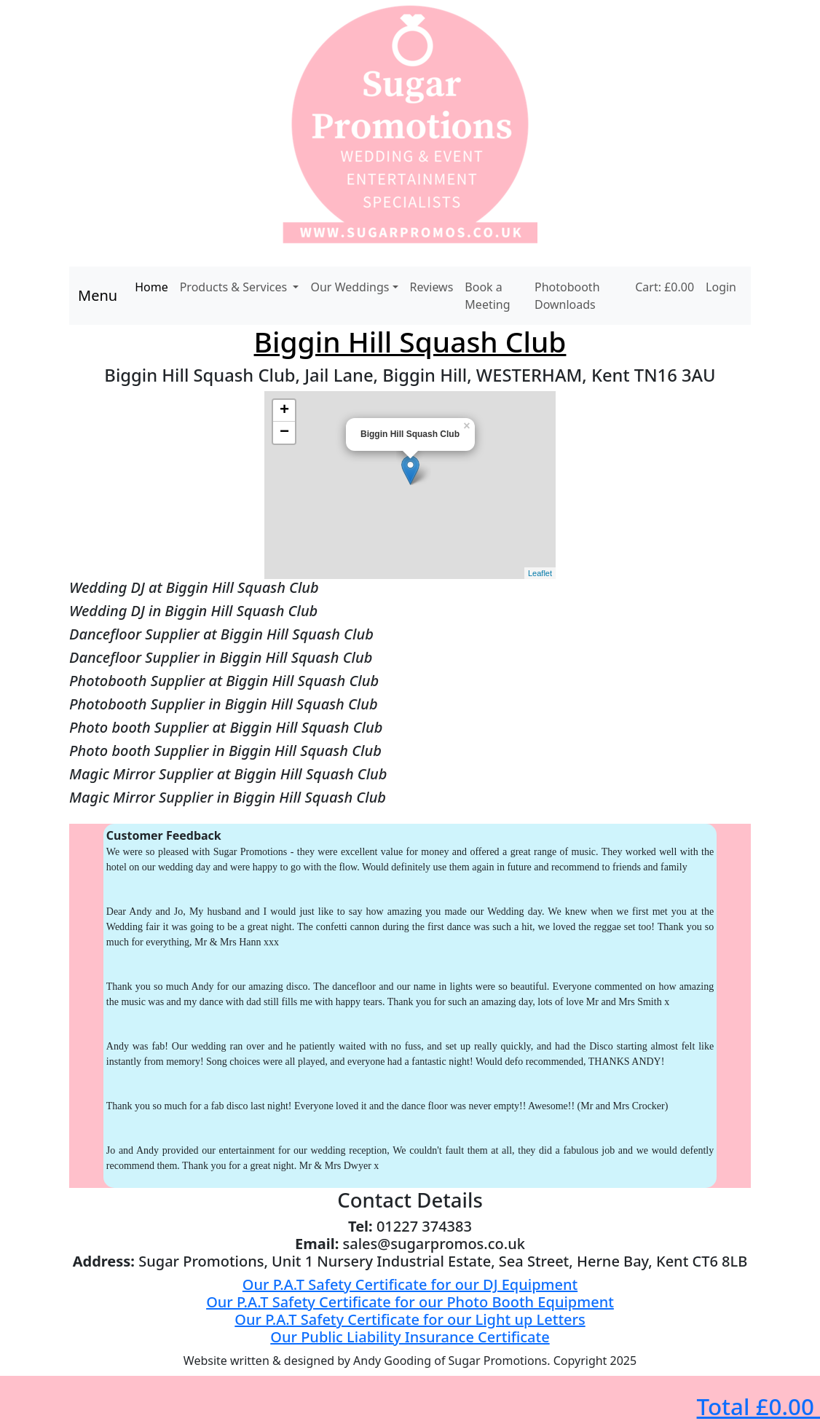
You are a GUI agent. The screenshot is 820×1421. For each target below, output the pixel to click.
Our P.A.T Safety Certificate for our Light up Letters (409, 1319)
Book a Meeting (487, 295)
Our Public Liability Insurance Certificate (409, 1337)
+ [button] (284, 411)
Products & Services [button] (235, 287)
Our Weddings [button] (349, 287)
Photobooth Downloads (567, 295)
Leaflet (540, 573)
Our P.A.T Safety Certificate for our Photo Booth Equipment (410, 1302)
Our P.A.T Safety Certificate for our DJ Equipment (410, 1284)
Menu (97, 295)
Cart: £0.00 (664, 287)
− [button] (284, 433)
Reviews (432, 287)
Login (721, 287)
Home (151, 287)
